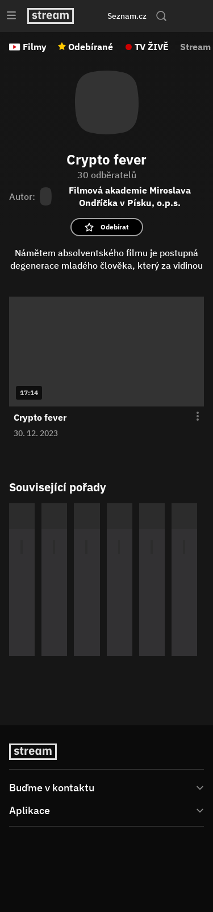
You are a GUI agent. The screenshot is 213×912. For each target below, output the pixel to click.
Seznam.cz (127, 16)
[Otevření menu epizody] (190, 416)
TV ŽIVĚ (152, 46)
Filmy (35, 46)
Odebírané (90, 46)
